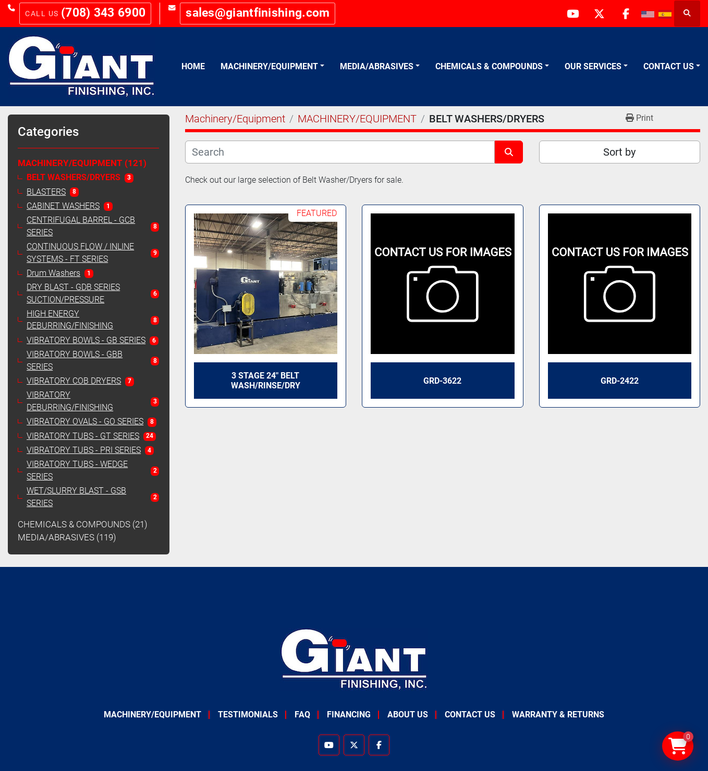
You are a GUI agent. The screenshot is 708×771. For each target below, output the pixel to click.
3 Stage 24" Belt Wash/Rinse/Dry (265, 380)
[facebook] (626, 14)
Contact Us (668, 66)
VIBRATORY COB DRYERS (74, 381)
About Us (407, 714)
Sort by (619, 152)
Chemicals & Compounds (489, 66)
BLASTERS (46, 192)
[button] (272, 66)
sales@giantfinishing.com (257, 13)
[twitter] (599, 14)
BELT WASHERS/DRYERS (73, 177)
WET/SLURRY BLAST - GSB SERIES (76, 497)
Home (193, 66)
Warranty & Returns (558, 714)
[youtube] (572, 14)
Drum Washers (53, 273)
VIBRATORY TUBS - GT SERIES (83, 436)
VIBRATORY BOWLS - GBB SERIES (75, 360)
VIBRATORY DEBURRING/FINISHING (70, 401)
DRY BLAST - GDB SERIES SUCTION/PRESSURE (73, 293)
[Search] (340, 152)
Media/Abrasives (376, 66)
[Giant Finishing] (354, 659)
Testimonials (248, 714)
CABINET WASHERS (63, 206)
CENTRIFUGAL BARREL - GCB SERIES (81, 226)
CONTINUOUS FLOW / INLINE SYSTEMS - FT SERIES (80, 252)
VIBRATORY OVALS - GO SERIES (85, 421)
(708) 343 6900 (103, 13)
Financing (349, 714)
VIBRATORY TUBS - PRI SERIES (84, 450)
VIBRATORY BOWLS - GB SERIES (86, 340)
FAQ (302, 714)
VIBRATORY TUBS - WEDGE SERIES (77, 470)
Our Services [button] (593, 66)
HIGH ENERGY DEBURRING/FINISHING (70, 320)
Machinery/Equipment (269, 66)
